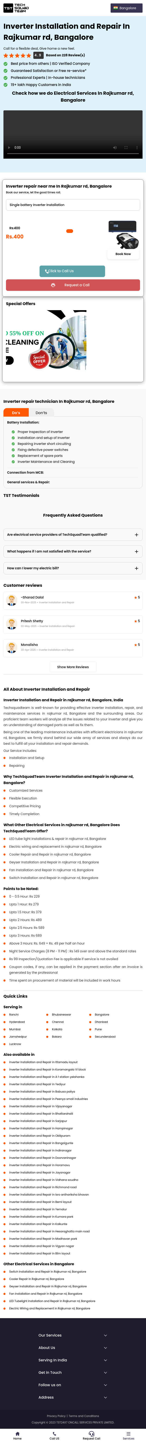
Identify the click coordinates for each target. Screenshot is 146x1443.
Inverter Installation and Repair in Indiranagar (40, 1150)
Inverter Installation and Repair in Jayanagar (39, 1172)
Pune (98, 1029)
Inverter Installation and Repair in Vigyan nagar (41, 1246)
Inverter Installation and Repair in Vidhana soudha (43, 1180)
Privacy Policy (56, 1416)
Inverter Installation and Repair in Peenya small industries (48, 1099)
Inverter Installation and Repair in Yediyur (37, 1084)
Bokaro (56, 1037)
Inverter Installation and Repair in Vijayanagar (40, 1106)
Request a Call (76, 285)
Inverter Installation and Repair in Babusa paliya (42, 1092)
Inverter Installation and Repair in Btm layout (39, 1253)
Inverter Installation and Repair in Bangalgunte (41, 1143)
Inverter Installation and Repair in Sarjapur (38, 1121)
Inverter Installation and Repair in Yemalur (38, 1209)
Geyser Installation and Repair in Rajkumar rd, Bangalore (48, 1286)
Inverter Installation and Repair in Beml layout (40, 1202)
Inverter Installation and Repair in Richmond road (43, 1187)
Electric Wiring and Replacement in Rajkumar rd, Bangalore (49, 1308)
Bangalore (102, 1014)
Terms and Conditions (84, 1416)
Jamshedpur (18, 1037)
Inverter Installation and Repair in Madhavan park (43, 1239)
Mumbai (15, 1029)
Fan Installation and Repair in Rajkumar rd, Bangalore (45, 1294)
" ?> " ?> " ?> (73, 205)
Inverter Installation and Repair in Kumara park (41, 1217)
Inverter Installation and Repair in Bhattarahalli (41, 1114)
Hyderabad (17, 1022)
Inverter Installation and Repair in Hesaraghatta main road (49, 1231)
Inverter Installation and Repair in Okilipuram (39, 1136)
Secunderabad (105, 1037)
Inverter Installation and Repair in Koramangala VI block (47, 1069)
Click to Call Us (61, 271)
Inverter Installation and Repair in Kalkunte (38, 1224)
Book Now (123, 254)
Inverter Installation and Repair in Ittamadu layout (43, 1062)
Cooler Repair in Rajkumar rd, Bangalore (36, 1279)
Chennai (58, 1022)
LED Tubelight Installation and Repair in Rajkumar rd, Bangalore (52, 1301)
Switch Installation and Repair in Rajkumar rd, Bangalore (47, 1272)
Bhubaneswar (61, 1014)
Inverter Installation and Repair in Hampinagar (41, 1128)
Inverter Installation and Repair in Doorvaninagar (42, 1158)
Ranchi (14, 1014)
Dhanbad (101, 1022)
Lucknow (15, 1044)
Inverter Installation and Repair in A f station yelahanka (46, 1077)
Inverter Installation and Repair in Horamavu (39, 1165)
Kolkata (57, 1029)
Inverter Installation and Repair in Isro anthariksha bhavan (49, 1195)
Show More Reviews (73, 667)
